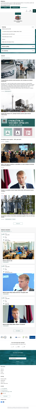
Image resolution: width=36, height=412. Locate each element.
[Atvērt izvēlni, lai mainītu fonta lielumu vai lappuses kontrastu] (30, 11)
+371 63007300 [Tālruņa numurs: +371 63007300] (4, 388)
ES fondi (14, 219)
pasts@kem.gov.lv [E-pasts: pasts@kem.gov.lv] (5, 390)
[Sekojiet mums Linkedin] (3, 402)
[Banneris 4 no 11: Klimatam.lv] (25, 337)
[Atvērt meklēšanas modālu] (26, 11)
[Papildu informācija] (5, 393)
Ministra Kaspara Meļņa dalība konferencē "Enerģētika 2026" (15, 292)
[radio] (12, 346)
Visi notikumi (18, 330)
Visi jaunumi (18, 223)
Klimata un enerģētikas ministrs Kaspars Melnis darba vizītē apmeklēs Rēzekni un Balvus (17, 191)
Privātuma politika (3, 378)
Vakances (2, 369)
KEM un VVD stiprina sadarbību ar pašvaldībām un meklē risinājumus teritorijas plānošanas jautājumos (17, 165)
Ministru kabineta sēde (7, 260)
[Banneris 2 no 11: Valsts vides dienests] (11, 337)
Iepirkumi (2, 370)
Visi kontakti (5, 396)
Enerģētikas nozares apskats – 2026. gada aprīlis (11, 139)
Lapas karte (2, 381)
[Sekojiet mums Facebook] (1, 402)
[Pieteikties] (17, 362)
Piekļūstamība (3, 380)
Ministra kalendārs (5, 262)
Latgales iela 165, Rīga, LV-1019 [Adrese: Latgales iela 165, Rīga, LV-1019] (7, 391)
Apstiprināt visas (15, 7)
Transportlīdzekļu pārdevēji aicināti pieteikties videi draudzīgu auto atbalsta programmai (16, 81)
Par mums (2, 373)
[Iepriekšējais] (2, 337)
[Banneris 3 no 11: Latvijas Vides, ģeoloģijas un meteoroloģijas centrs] (18, 337)
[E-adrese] (2, 393)
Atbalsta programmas (8, 91)
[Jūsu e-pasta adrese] (17, 358)
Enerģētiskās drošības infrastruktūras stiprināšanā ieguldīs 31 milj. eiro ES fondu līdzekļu (18, 216)
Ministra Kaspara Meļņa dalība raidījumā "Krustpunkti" (14, 324)
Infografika (7, 141)
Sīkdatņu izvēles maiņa (4, 383)
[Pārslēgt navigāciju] (34, 11)
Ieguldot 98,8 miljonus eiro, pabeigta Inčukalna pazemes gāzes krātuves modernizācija (16, 114)
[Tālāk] (34, 337)
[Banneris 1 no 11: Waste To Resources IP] (4, 337)
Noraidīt (5, 7)
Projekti (2, 372)
